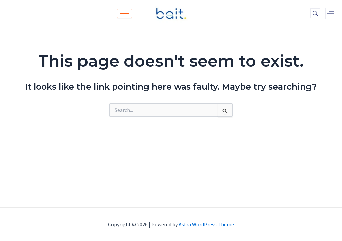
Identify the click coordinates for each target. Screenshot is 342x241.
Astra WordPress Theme (206, 224)
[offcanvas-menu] (330, 13)
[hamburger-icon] (124, 13)
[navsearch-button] (315, 13)
